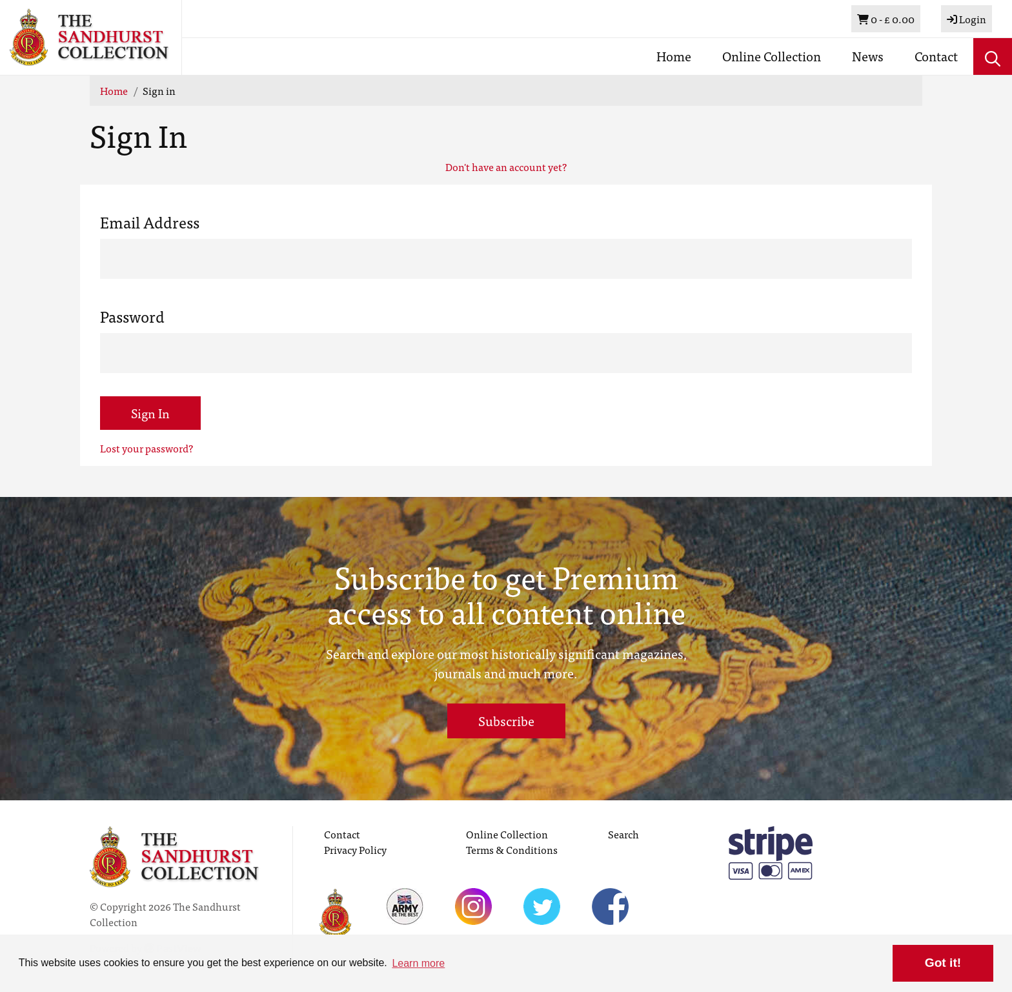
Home (673, 55)
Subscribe (506, 720)
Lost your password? (146, 448)
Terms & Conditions (512, 849)
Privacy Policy (355, 849)
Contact (936, 55)
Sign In (150, 413)
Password (132, 316)
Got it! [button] (943, 962)
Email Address (149, 222)
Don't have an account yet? (506, 166)
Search (623, 833)
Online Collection (771, 55)
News (868, 55)
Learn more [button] (418, 963)
